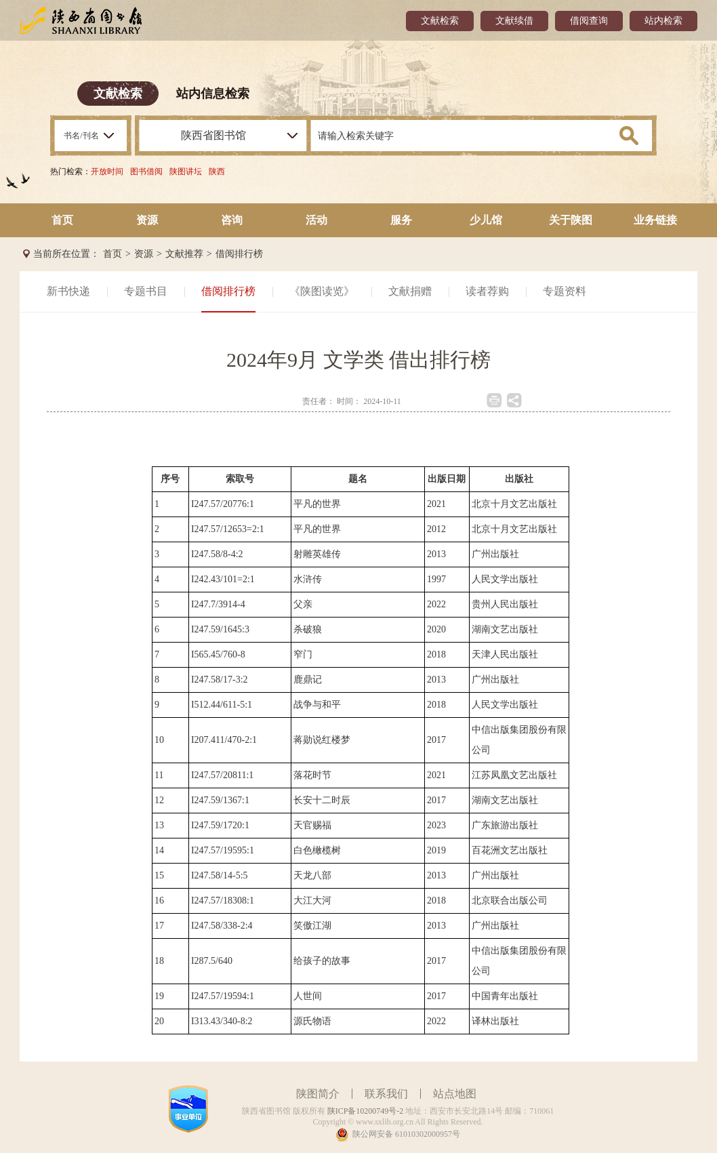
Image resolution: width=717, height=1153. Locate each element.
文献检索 (440, 21)
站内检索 (663, 21)
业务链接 (655, 220)
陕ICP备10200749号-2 (365, 1111)
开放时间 (107, 171)
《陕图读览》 (321, 291)
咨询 (232, 220)
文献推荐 (184, 254)
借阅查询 (589, 21)
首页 (62, 220)
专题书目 (145, 291)
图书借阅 (146, 171)
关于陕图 (570, 220)
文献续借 (514, 21)
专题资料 (564, 291)
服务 (401, 220)
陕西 (217, 171)
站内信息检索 (212, 93)
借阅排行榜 (239, 254)
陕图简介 (318, 1093)
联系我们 (386, 1093)
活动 (316, 220)
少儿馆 (486, 220)
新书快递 (68, 291)
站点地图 (454, 1093)
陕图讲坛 (185, 171)
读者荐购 (487, 291)
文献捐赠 (410, 291)
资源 (147, 220)
